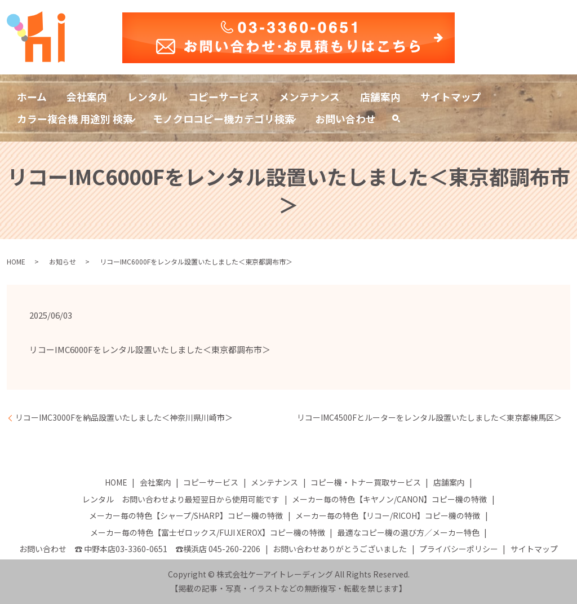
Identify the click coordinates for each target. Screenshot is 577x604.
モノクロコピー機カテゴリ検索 (224, 118)
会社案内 (87, 96)
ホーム (32, 96)
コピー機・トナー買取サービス (365, 482)
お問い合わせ (346, 118)
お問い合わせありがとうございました (340, 549)
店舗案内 (381, 96)
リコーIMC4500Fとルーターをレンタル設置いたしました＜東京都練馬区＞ (429, 418)
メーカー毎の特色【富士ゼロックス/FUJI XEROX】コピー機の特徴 (207, 532)
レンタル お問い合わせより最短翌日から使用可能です (180, 499)
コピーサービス (224, 96)
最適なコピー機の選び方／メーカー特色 (409, 532)
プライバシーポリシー (458, 549)
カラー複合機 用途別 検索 (75, 118)
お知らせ (62, 261)
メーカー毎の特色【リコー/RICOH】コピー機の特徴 (387, 516)
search (402, 121)
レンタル (148, 96)
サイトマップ (452, 96)
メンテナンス (310, 96)
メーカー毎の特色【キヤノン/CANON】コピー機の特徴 (389, 499)
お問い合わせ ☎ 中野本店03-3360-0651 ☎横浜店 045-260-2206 (139, 549)
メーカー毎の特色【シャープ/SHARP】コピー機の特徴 (186, 516)
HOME (16, 261)
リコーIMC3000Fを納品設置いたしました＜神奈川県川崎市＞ (124, 418)
